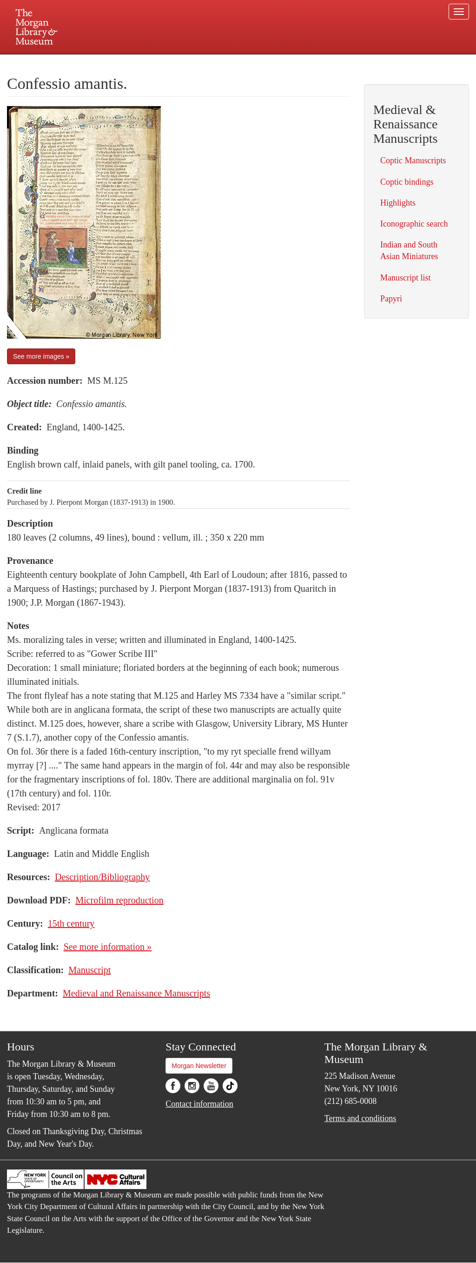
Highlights (398, 202)
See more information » (108, 947)
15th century (71, 923)
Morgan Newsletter (199, 1065)
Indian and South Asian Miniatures (409, 250)
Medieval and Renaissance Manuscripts (136, 993)
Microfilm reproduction (119, 900)
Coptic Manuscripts (413, 160)
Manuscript (89, 970)
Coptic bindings (407, 182)
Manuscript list (405, 277)
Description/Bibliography (102, 877)
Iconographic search (414, 223)
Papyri (391, 298)
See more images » (41, 356)
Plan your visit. (127, 62)
